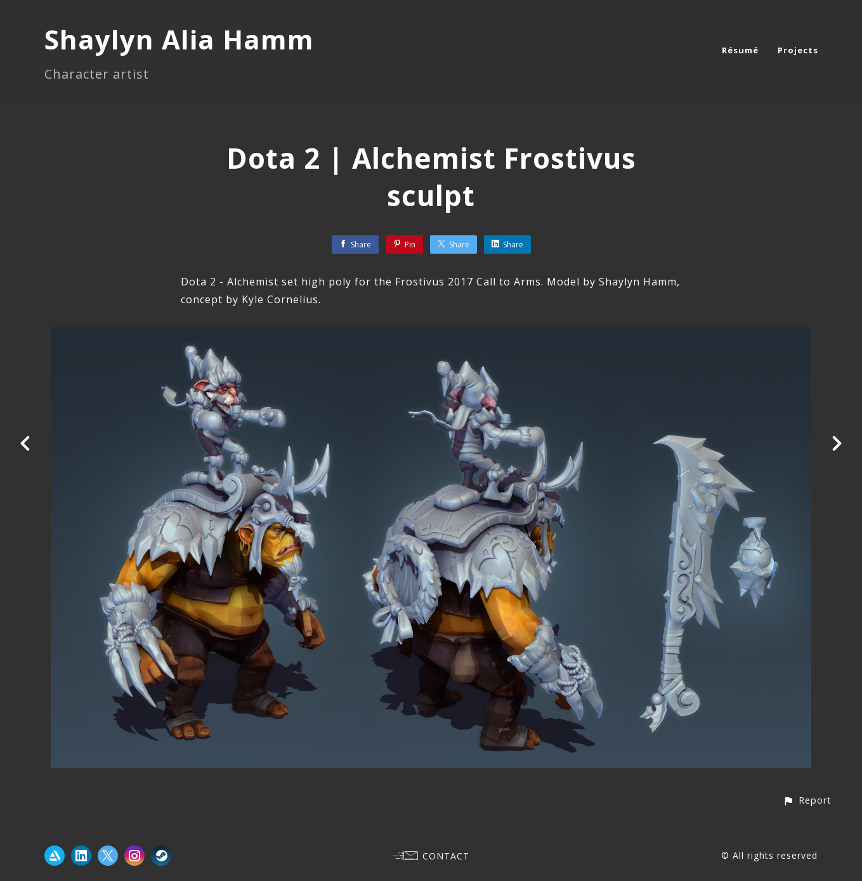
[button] (807, 800)
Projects (798, 50)
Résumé (740, 50)
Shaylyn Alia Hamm (179, 39)
